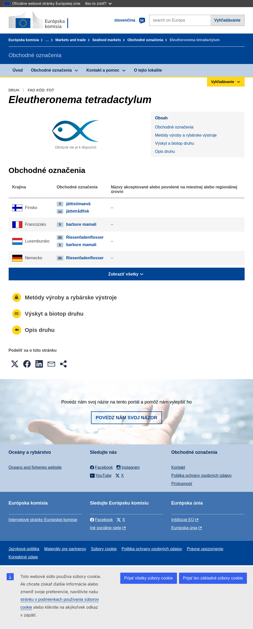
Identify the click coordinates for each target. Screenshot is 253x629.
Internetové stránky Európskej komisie (43, 520)
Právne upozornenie (205, 549)
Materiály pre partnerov (65, 549)
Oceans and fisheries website (35, 467)
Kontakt (178, 467)
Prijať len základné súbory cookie (213, 578)
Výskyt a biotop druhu (174, 143)
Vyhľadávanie (227, 20)
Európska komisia (24, 40)
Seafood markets (106, 40)
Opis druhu (165, 151)
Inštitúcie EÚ (182, 520)
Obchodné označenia (145, 40)
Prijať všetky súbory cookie (148, 578)
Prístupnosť (181, 483)
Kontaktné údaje (23, 557)
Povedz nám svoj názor (126, 417)
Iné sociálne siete (106, 528)
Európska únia (184, 528)
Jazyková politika (24, 549)
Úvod (18, 70)
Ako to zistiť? (98, 3)
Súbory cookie (103, 549)
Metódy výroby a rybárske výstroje (186, 135)
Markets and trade (70, 40)
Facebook (101, 520)
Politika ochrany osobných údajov (201, 475)
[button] (15, 364)
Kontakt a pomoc (103, 70)
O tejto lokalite (148, 70)
